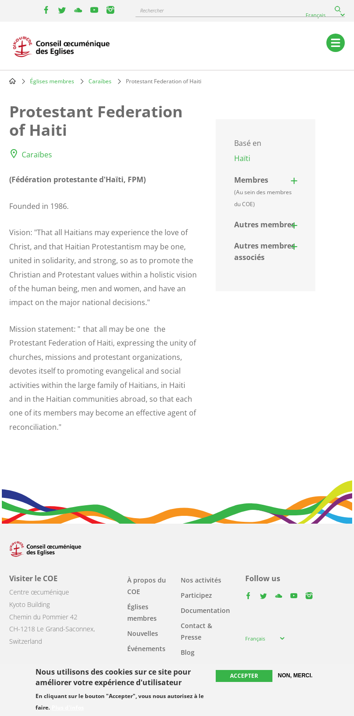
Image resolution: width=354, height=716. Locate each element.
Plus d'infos (68, 707)
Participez (196, 595)
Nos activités (201, 580)
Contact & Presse (196, 631)
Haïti (242, 158)
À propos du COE (146, 586)
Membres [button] (263, 191)
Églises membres (52, 81)
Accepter (244, 676)
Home (12, 81)
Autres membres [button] (264, 224)
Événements (146, 648)
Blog (188, 652)
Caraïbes (100, 81)
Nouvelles (142, 633)
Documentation (205, 610)
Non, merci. (295, 675)
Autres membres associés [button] (264, 251)
